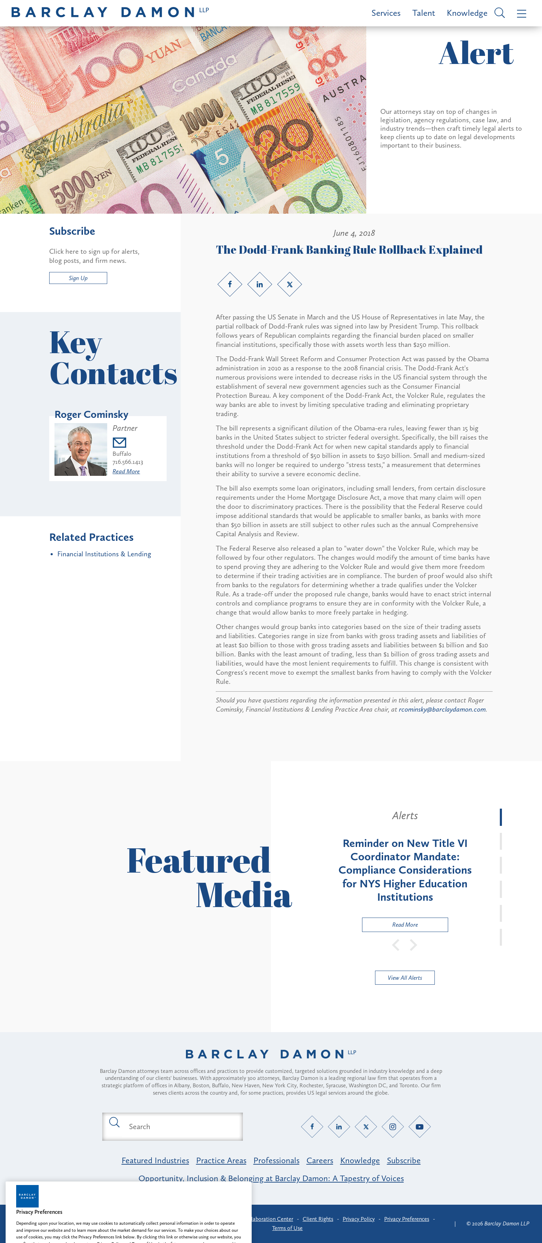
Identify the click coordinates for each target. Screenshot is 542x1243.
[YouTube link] (420, 1126)
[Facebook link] (230, 284)
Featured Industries (155, 1160)
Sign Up (78, 277)
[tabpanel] (405, 870)
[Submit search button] (114, 1121)
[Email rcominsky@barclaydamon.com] (127, 444)
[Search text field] (180, 1126)
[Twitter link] (289, 284)
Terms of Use (287, 1228)
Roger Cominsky (91, 414)
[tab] (501, 817)
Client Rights (318, 1219)
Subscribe (404, 1160)
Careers (320, 1160)
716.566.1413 (127, 462)
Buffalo (121, 454)
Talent (423, 12)
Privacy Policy (359, 1219)
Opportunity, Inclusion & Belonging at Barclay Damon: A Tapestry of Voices (271, 1178)
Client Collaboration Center (260, 1219)
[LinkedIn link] (260, 284)
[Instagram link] (393, 1126)
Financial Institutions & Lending (104, 554)
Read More (126, 471)
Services (386, 12)
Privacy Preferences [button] (406, 1219)
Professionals (276, 1160)
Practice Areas (221, 1160)
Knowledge (467, 12)
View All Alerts (405, 977)
